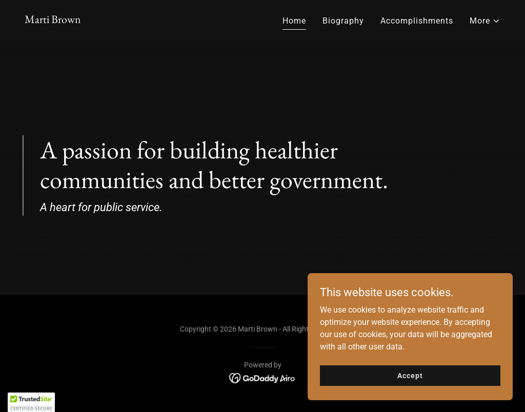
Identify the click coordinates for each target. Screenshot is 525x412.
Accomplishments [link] (416, 21)
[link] (53, 20)
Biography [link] (343, 21)
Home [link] (294, 21)
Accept (409, 375)
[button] (485, 21)
